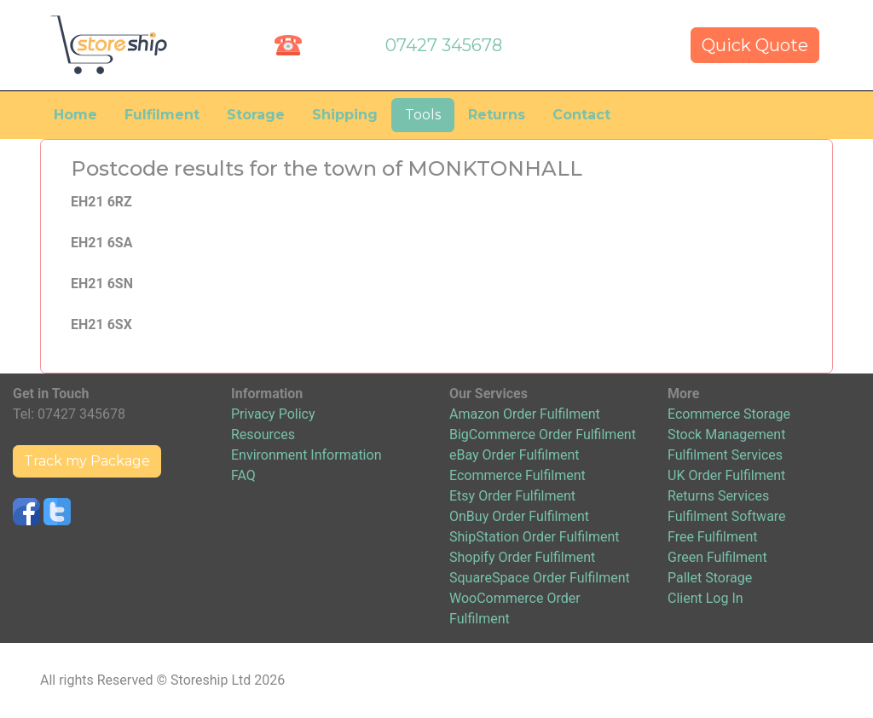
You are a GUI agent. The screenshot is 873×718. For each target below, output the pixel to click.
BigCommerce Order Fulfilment (542, 434)
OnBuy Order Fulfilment (519, 516)
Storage (256, 115)
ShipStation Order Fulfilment (534, 537)
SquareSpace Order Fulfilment (539, 578)
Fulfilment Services (725, 455)
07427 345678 (443, 45)
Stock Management (726, 434)
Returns (496, 115)
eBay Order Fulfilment (514, 455)
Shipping (345, 115)
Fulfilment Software (727, 516)
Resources (263, 434)
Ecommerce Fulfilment (517, 475)
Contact (581, 115)
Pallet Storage (710, 578)
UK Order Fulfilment (726, 475)
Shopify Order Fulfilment (522, 557)
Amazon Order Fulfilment (524, 414)
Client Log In (705, 598)
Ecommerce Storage (729, 414)
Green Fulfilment (717, 557)
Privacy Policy (273, 414)
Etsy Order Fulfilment (512, 496)
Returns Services (718, 496)
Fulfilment (161, 115)
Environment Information (306, 455)
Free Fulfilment (713, 537)
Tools (423, 115)
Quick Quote (755, 45)
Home (75, 115)
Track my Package (87, 461)
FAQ (243, 475)
